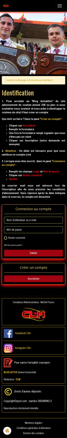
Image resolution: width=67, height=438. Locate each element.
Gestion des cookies (33, 433)
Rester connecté (16, 237)
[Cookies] (7, 431)
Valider (33, 253)
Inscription (33, 278)
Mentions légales (33, 422)
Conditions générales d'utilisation (34, 428)
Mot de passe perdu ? (13, 245)
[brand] (6, 6)
